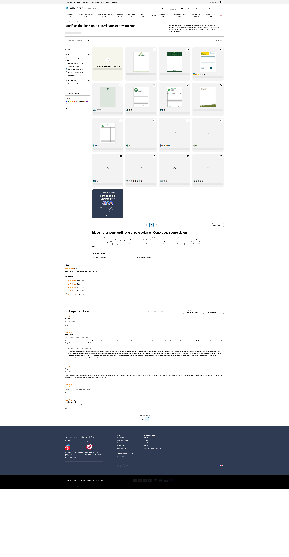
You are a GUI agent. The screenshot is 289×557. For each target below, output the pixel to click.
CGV (93, 480)
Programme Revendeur (123, 448)
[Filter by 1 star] (66, 294)
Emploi (146, 440)
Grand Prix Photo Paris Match (152, 451)
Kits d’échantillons (122, 451)
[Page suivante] (157, 225)
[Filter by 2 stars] (66, 291)
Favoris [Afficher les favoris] (218, 41)
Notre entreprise (156, 435)
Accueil (67, 21)
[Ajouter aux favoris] (154, 49)
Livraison (119, 443)
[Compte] (210, 8)
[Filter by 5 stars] (66, 280)
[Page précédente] (146, 225)
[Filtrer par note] (195, 312)
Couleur (68, 98)
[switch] (216, 2)
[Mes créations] (186, 9)
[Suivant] (156, 419)
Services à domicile (82, 21)
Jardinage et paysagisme (98, 21)
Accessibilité (120, 456)
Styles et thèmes (70, 80)
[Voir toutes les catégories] (73, 58)
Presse (146, 445)
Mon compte (120, 437)
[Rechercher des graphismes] (88, 40)
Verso (67, 108)
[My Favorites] (198, 9)
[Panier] (220, 9)
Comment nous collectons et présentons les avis (81, 271)
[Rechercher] (162, 8)
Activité (67, 54)
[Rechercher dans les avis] (163, 312)
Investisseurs (147, 443)
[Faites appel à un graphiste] (107, 203)
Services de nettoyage (143, 257)
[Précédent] (133, 419)
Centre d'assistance (122, 440)
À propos (146, 437)
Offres (221, 15)
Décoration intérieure (99, 257)
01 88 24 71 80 (68, 480)
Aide (129, 435)
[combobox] (124, 9)
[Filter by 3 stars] (66, 287)
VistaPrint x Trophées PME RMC (153, 448)
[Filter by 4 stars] (66, 284)
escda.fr (75, 457)
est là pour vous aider (77, 441)
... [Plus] (73, 21)
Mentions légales (100, 480)
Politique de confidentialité (84, 480)
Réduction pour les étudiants (125, 453)
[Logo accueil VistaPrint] (74, 8)
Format (67, 49)
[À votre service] (172, 8)
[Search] (181, 311)
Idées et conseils (121, 445)
